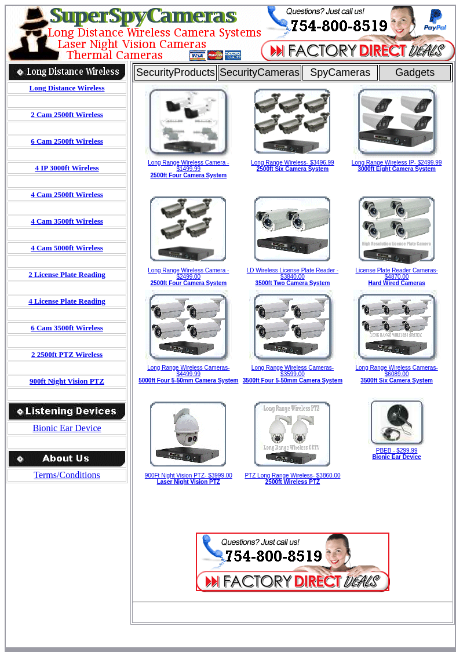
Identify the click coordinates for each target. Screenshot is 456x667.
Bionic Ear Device (66, 428)
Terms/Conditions (67, 475)
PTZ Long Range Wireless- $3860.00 (292, 478)
